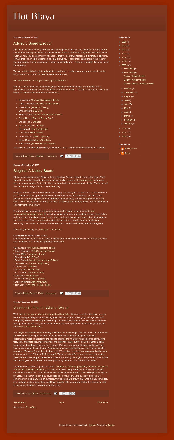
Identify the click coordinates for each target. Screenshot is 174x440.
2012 (124, 46)
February (128, 120)
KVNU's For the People (47, 103)
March (127, 116)
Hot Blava (33, 16)
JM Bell (36, 122)
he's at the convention (29, 326)
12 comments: (51, 293)
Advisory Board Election (33, 43)
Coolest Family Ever (42, 118)
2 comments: (45, 393)
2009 (124, 57)
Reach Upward (41, 136)
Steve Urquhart (42, 140)
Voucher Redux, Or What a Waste (41, 308)
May (126, 108)
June (126, 104)
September (129, 92)
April (126, 112)
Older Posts (102, 402)
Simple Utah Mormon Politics (47, 114)
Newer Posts (20, 402)
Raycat (92, 425)
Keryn (127, 153)
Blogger (111, 425)
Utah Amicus (36, 132)
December (129, 69)
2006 (124, 129)
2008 (124, 61)
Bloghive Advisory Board (33, 171)
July (126, 100)
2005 (124, 132)
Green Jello (38, 125)
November (129, 72)
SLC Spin (37, 111)
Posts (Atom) (31, 407)
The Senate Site (40, 129)
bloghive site (86, 180)
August (127, 96)
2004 (124, 136)
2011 (124, 50)
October (128, 89)
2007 (124, 65)
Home (61, 402)
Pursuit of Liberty (40, 107)
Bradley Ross (131, 149)
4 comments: (52, 156)
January (128, 124)
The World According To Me (45, 100)
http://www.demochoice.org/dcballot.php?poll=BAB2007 (40, 80)
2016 (124, 42)
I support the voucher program (70, 366)
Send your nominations (50, 229)
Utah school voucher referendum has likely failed (46, 314)
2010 (124, 53)
